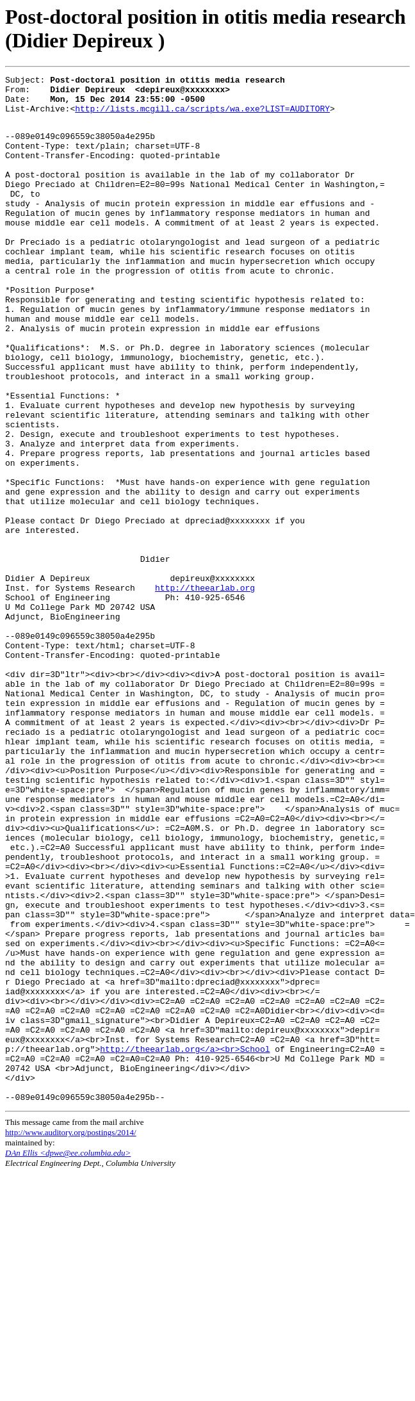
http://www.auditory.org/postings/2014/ (70, 1336)
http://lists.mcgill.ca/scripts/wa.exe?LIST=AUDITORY (202, 116)
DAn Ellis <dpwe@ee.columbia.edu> (68, 1356)
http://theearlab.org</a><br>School (185, 1243)
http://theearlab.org (205, 689)
